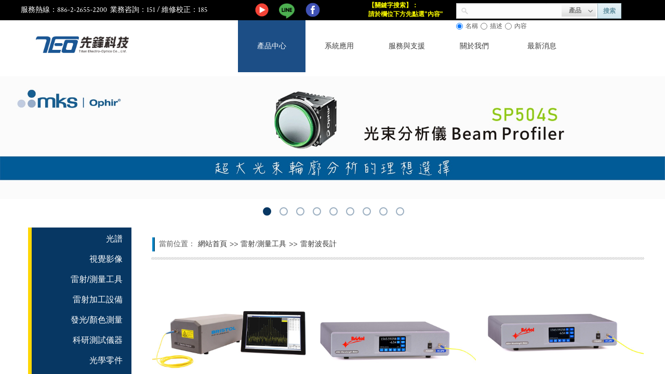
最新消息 (541, 46)
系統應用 (339, 46)
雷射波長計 (318, 244)
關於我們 (474, 46)
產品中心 (271, 46)
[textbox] (515, 10)
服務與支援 (407, 46)
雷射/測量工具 (263, 244)
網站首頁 (212, 244)
